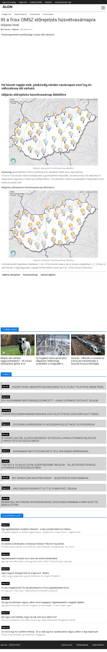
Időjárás (48, 2)
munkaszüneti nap (63, 2)
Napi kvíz (23, 2)
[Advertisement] (53, 59)
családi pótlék (36, 2)
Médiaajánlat (82, 644)
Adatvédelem (98, 644)
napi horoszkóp (9, 2)
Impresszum (66, 644)
